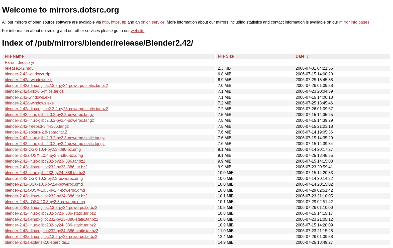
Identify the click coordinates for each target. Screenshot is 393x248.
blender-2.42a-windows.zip (28, 80)
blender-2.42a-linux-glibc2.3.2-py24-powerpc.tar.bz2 (51, 207)
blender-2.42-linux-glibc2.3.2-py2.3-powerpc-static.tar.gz (55, 138)
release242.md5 (19, 68)
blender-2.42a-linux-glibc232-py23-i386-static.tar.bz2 (51, 219)
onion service (152, 22)
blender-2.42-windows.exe (28, 97)
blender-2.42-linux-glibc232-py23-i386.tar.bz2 (45, 161)
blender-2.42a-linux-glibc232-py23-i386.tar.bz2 (46, 167)
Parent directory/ (19, 62)
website (137, 31)
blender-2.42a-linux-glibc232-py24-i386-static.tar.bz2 (51, 231)
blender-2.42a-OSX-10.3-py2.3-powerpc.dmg (45, 202)
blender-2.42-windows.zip (27, 74)
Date (300, 56)
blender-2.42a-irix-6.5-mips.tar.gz (34, 91)
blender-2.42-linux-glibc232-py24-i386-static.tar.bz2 (50, 225)
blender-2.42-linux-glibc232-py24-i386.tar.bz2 (45, 173)
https (115, 22)
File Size (226, 56)
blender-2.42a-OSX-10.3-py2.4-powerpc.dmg (45, 190)
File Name (14, 56)
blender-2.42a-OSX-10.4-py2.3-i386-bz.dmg (44, 155)
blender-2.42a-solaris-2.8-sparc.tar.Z (37, 242)
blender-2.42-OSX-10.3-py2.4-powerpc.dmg (44, 184)
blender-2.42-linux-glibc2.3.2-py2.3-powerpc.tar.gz (49, 114)
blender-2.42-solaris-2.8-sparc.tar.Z (36, 132)
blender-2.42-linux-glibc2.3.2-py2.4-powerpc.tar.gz (49, 120)
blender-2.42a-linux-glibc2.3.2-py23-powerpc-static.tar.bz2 (56, 109)
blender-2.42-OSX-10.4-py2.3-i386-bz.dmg (43, 149)
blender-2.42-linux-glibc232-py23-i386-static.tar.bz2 (50, 213)
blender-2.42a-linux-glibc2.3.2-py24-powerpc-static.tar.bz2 (56, 85)
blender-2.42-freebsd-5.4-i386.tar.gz (37, 126)
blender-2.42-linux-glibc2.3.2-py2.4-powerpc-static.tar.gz (55, 144)
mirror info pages (354, 22)
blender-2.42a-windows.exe (29, 103)
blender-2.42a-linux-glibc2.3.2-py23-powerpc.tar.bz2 (51, 236)
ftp (124, 22)
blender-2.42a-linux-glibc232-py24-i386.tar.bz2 (46, 196)
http (105, 22)
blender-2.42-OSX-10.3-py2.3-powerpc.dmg (44, 178)
